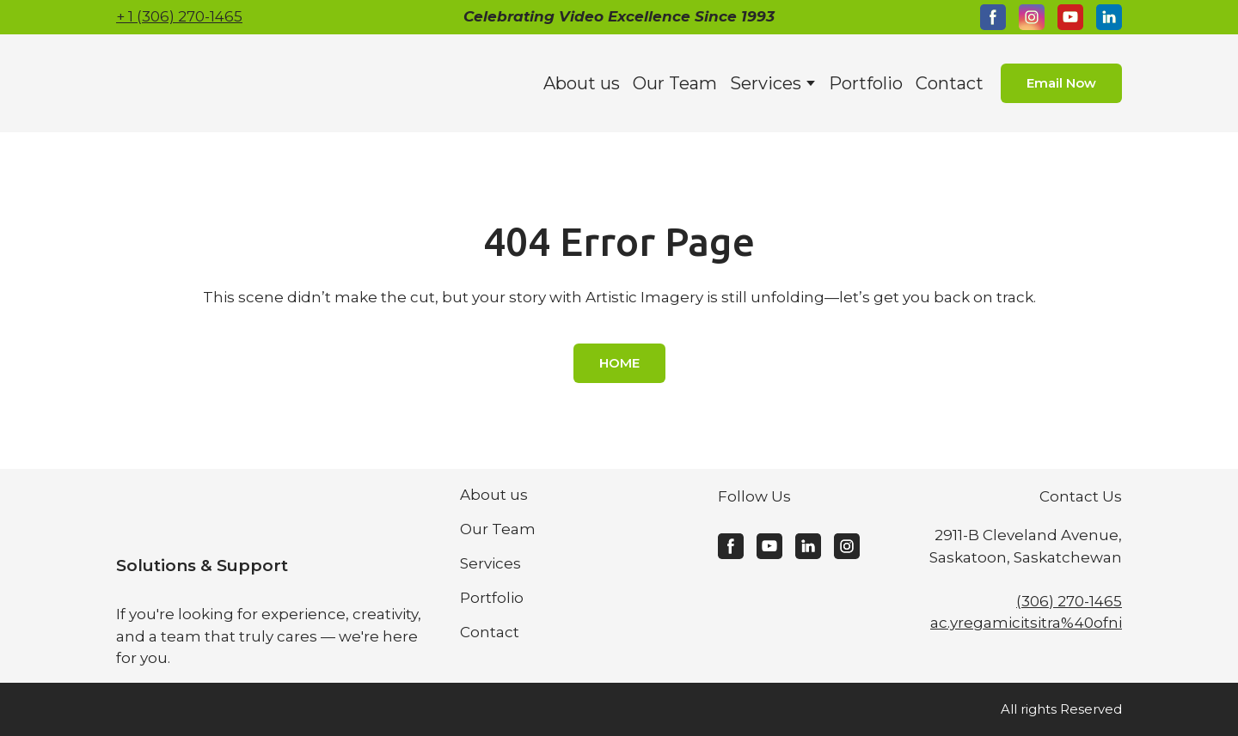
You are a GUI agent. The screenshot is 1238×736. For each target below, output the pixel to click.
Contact (950, 83)
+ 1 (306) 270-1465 (179, 16)
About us (581, 83)
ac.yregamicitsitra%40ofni (1026, 622)
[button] (993, 17)
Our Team (675, 83)
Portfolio (866, 83)
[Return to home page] (235, 83)
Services (765, 83)
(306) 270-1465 (1069, 601)
